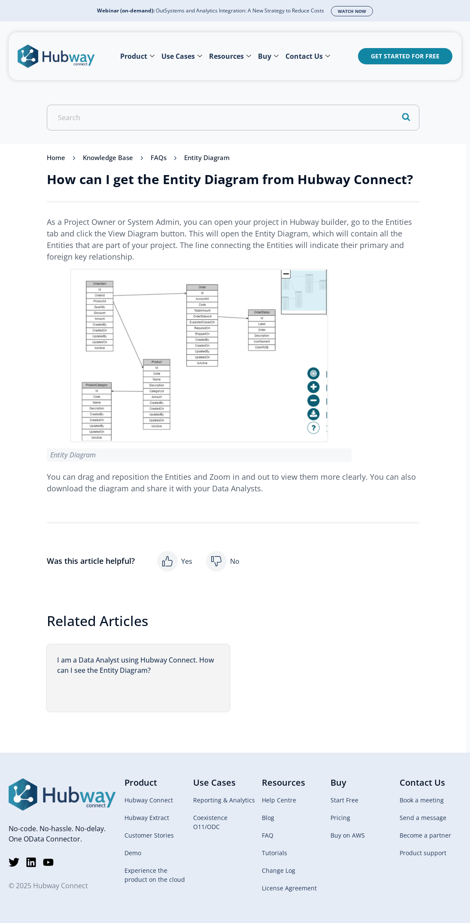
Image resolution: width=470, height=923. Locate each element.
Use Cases (181, 56)
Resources (230, 56)
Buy (268, 56)
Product (137, 56)
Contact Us (307, 56)
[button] (174, 561)
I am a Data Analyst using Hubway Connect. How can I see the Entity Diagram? (135, 665)
